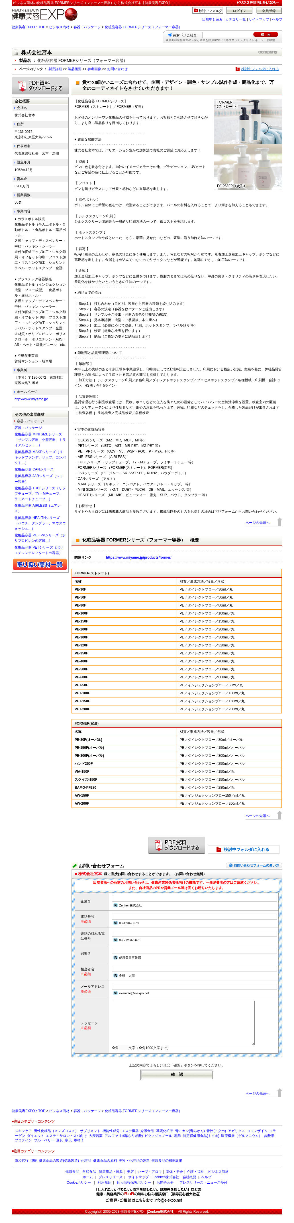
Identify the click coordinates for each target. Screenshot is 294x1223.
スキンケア (23, 1139)
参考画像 (94, 69)
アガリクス (236, 1139)
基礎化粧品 (164, 1139)
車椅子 (79, 1149)
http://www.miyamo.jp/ (31, 399)
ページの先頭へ (258, 523)
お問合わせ (165, 1191)
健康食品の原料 (105, 1169)
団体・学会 (174, 1180)
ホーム (88, 1186)
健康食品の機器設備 (167, 1169)
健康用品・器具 (111, 1180)
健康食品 (72, 1180)
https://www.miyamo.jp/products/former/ (139, 557)
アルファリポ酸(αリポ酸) (124, 1144)
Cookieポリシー (79, 1191)
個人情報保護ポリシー (134, 1191)
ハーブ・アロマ (150, 1180)
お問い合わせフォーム (101, 865)
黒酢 (177, 1144)
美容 (130, 1180)
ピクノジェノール (158, 1144)
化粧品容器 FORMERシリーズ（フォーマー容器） (143, 27)
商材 (176, 35)
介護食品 (147, 1139)
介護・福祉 (195, 1180)
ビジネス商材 (59, 27)
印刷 (33, 1169)
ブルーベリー (44, 1149)
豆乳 (59, 1149)
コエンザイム (257, 1139)
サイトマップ (259, 19)
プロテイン (23, 1149)
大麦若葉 (96, 1144)
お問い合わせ (117, 69)
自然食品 (89, 1180)
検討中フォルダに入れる (260, 69)
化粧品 (86, 1169)
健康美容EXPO (132, 1220)
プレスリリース (110, 1186)
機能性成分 (111, 1139)
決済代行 (21, 1169)
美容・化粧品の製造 (134, 1169)
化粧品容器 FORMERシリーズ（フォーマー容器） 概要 (140, 540)
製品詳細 (55, 69)
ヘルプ (277, 19)
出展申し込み (212, 19)
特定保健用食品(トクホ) (201, 1144)
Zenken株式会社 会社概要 (175, 1186)
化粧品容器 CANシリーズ (34, 469)
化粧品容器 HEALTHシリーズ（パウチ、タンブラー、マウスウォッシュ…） (40, 523)
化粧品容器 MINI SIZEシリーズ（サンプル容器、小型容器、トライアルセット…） (40, 439)
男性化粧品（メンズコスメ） (56, 1139)
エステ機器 (130, 1139)
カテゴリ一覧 (235, 19)
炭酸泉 (269, 1144)
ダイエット (35, 1144)
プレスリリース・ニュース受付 (203, 1191)
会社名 (192, 35)
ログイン (239, 11)
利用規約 (104, 1191)
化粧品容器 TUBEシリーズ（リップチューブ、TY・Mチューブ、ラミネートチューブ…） (40, 493)
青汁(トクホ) (216, 1139)
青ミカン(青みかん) (190, 1139)
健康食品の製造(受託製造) (59, 1169)
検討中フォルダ (210, 11)
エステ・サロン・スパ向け (66, 1144)
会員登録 (269, 11)
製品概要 (74, 69)
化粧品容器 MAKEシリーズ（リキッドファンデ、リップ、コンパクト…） (40, 457)
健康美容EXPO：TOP (28, 27)
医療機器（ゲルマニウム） (241, 1144)
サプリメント (90, 1139)
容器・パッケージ (87, 27)
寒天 (68, 1149)
